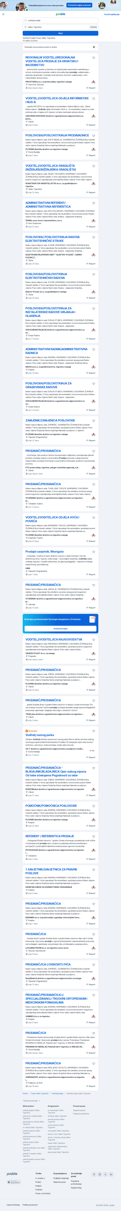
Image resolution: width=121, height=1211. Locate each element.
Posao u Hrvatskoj (42, 1193)
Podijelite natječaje (61, 1178)
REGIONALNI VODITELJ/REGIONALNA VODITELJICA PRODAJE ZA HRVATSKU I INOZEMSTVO (52, 61)
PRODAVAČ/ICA (36, 934)
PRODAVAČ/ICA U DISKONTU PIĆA (48, 964)
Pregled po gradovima (81, 1114)
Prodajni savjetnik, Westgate (45, 551)
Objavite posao (59, 1182)
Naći (60, 33)
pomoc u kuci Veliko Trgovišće (59, 1134)
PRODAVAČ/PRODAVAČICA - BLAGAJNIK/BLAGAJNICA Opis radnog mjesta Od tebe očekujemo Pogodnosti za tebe (56, 771)
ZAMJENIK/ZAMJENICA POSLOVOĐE (50, 420)
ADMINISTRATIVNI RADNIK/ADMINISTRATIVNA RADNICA (56, 351)
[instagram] (99, 1174)
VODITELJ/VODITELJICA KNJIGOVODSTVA (54, 639)
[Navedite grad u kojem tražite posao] (60, 27)
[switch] (94, 47)
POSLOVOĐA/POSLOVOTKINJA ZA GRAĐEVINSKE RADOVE (49, 385)
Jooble (111, 1205)
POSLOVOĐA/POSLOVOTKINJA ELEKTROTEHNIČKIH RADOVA (46, 276)
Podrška (38, 1189)
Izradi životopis (60, 628)
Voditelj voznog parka (40, 735)
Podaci (38, 1182)
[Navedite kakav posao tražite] (60, 20)
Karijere (38, 1186)
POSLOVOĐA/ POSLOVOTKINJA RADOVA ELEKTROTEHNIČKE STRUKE (53, 239)
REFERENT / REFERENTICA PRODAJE (50, 836)
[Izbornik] (3, 14)
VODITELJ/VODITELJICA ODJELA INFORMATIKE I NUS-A (57, 100)
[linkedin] (111, 1174)
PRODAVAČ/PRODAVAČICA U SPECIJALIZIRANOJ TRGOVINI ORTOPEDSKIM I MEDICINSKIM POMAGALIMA (56, 998)
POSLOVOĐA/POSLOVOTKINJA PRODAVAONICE (57, 135)
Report (90, 88)
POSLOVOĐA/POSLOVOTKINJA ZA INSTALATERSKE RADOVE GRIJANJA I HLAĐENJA (50, 312)
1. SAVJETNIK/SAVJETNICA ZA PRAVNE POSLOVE (51, 871)
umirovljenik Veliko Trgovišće (58, 1131)
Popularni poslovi (79, 1110)
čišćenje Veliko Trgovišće (57, 1116)
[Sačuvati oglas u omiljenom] (93, 57)
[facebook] (94, 1174)
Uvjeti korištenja (13, 1205)
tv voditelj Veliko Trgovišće (33, 1127)
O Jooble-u (40, 1178)
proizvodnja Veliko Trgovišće (58, 1152)
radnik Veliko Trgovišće (56, 1143)
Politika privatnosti (30, 1205)
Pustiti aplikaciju (111, 14)
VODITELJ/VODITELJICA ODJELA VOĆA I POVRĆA (52, 519)
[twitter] (105, 1174)
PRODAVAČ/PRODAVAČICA (43, 451)
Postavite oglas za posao (79, 5)
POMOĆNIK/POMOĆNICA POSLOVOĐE (51, 805)
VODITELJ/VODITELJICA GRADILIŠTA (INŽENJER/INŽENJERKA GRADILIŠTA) (51, 167)
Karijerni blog (76, 1188)
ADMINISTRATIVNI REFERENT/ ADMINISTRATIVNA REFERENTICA (48, 204)
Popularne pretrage (32, 1101)
